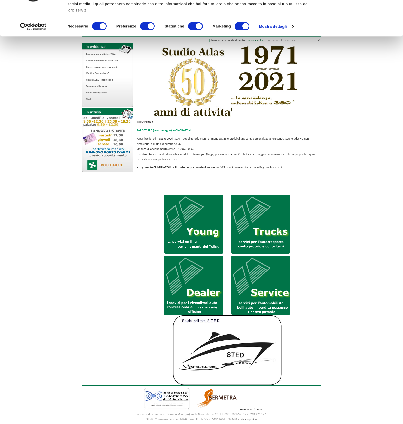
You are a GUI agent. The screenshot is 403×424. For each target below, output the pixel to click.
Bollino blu (107, 79)
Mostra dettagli (273, 54)
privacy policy (248, 419)
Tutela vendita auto (96, 86)
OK (360, 13)
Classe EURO (92, 79)
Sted (88, 99)
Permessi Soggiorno (96, 92)
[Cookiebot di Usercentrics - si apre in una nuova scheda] (33, 54)
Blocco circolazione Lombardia (102, 67)
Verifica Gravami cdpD (97, 73)
